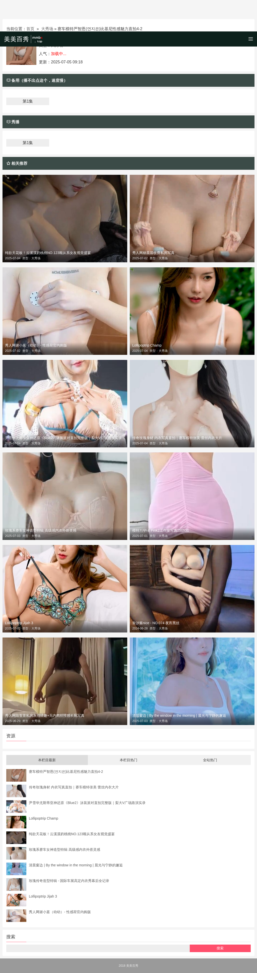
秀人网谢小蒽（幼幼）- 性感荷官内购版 (36, 345)
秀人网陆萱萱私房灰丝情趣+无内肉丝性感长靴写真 (44, 715)
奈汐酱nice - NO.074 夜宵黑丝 (155, 623)
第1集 (28, 101)
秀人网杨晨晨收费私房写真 (153, 253)
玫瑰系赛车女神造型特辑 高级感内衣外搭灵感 (40, 530)
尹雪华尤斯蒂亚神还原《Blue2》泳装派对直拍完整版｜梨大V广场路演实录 (63, 438)
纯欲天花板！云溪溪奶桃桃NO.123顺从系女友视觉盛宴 (48, 253)
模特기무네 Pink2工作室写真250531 (160, 530)
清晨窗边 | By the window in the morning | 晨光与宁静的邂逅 (179, 715)
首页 (30, 29)
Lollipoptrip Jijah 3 (19, 623)
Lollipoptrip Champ (147, 345)
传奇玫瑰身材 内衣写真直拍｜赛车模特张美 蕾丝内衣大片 (177, 438)
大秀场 (47, 29)
